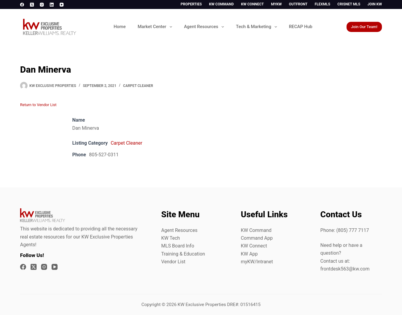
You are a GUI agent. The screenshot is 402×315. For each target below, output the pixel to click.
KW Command (221, 4)
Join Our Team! (364, 27)
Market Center (156, 26)
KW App (249, 254)
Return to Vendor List (38, 105)
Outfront (298, 4)
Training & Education (183, 254)
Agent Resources (205, 26)
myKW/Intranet (257, 261)
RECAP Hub (300, 26)
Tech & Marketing (257, 26)
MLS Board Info (177, 246)
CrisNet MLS (349, 4)
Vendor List (173, 261)
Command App (257, 238)
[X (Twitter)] (32, 5)
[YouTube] (62, 5)
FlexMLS (322, 4)
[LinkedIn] (52, 5)
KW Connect (252, 4)
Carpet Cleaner (138, 86)
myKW (276, 4)
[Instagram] (42, 5)
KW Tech (170, 238)
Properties (191, 4)
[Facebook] (22, 5)
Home (120, 26)
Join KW (375, 4)
